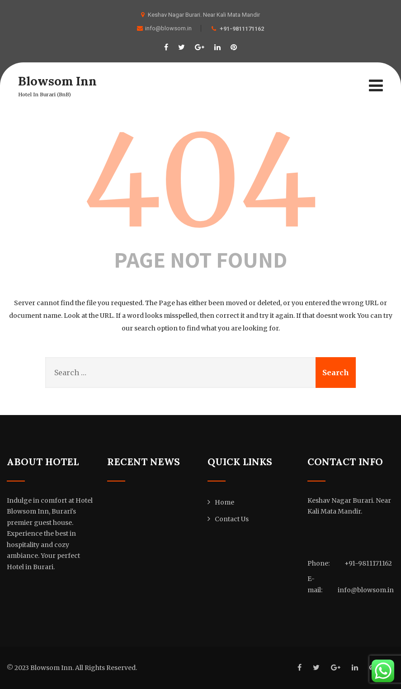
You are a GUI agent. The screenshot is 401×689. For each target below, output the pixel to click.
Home (224, 502)
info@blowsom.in (164, 28)
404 (201, 181)
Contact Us (232, 519)
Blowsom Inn (58, 81)
